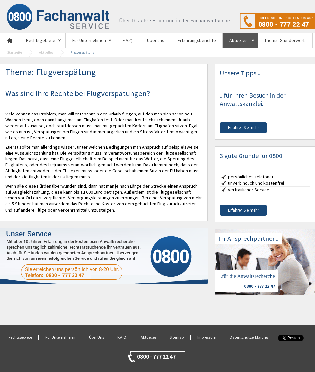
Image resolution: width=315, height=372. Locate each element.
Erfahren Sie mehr (243, 127)
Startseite (14, 52)
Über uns (155, 40)
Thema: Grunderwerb (285, 40)
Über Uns (96, 337)
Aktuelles (238, 40)
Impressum (206, 337)
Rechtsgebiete (40, 40)
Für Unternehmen (89, 40)
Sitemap (177, 337)
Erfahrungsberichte (197, 40)
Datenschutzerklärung (249, 337)
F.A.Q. (128, 40)
